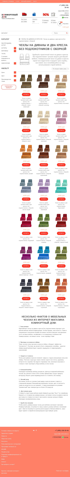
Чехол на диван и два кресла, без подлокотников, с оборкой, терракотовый (61, 239)
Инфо (3, 459)
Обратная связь (6, 439)
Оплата (34, 19)
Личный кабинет (26, 1)
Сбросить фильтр (9, 87)
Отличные (45, 20)
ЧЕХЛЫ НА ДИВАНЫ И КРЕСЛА (31, 39)
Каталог (4, 33)
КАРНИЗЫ (4, 51)
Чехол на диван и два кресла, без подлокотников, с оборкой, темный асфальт (26, 305)
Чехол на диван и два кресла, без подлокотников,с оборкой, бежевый (61, 171)
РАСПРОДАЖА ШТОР (6, 44)
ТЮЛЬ (3, 54)
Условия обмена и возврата (10, 431)
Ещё (35, 1)
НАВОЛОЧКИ (5, 63)
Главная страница (8, 1)
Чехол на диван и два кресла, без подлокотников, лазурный (44, 271)
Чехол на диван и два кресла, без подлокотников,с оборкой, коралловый (61, 305)
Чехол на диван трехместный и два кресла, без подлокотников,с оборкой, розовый (61, 137)
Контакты (4, 441)
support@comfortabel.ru (61, 434)
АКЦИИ (3, 449)
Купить (26, 94)
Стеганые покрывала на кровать (5, 58)
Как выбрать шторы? (8, 464)
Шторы (53, 20)
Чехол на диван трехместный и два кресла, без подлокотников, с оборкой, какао (26, 137)
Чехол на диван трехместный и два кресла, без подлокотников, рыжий (26, 171)
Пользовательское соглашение (11, 444)
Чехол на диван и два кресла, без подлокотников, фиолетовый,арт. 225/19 (26, 272)
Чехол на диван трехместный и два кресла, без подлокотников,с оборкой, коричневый (43, 172)
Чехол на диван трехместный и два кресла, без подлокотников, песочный (61, 100)
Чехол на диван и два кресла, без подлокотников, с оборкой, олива (61, 272)
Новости (4, 436)
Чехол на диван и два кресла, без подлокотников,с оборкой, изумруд (43, 239)
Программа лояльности (8, 447)
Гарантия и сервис (7, 433)
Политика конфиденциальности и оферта (11, 456)
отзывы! (44, 23)
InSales (66, 471)
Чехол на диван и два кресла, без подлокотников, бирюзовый (61, 205)
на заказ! (54, 23)
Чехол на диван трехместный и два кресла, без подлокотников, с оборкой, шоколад (43, 101)
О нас (17, 1)
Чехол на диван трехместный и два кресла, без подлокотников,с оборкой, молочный (43, 137)
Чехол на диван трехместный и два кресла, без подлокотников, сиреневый (43, 206)
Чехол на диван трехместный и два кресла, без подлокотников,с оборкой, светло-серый (26, 206)
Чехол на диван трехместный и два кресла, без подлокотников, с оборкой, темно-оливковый (26, 102)
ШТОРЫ (4, 48)
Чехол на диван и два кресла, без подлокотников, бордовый (26, 238)
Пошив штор (5, 452)
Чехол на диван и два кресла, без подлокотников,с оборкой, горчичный (43, 305)
